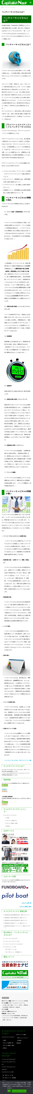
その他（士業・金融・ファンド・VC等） (13, 1005)
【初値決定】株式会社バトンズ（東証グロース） (15, 923)
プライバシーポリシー (19, 1088)
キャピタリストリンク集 (10, 946)
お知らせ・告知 (11, 1013)
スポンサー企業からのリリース (9, 1011)
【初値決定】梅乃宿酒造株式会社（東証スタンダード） (17, 915)
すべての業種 (5, 1003)
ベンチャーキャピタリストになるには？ (13, 944)
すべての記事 (5, 1009)
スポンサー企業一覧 (26, 903)
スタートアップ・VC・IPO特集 (10, 1017)
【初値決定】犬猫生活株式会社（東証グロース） (15, 917)
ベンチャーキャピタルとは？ (11, 938)
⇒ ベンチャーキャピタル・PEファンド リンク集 (17, 760)
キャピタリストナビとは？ (10, 815)
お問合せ (8, 826)
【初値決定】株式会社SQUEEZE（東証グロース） (16, 920)
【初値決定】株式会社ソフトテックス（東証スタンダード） (17, 926)
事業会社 (26, 1005)
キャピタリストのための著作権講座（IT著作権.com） (16, 1015)
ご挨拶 (7, 817)
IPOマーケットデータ (17, 1001)
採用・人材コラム (7, 1019)
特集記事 (4, 1013)
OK (9, 1090)
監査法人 (18, 1007)
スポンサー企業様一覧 (11, 820)
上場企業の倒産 (23, 1017)
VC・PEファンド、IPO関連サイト (14, 952)
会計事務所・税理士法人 (9, 1007)
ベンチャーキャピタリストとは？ (12, 941)
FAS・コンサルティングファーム (17, 1003)
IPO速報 (26, 1001)
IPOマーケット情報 (6, 1001)
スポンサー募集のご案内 (12, 823)
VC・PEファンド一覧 (11, 949)
